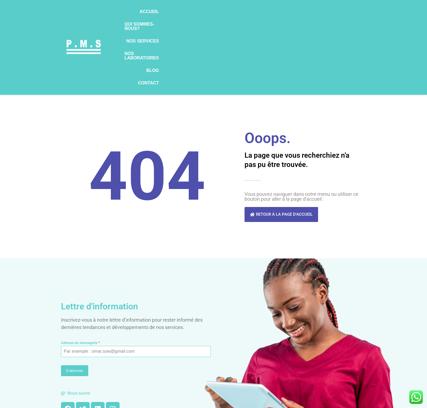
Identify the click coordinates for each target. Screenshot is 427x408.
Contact (354, 13)
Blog (329, 13)
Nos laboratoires (292, 13)
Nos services (245, 13)
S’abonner (74, 302)
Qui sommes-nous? (198, 13)
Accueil (157, 13)
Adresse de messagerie (80, 274)
